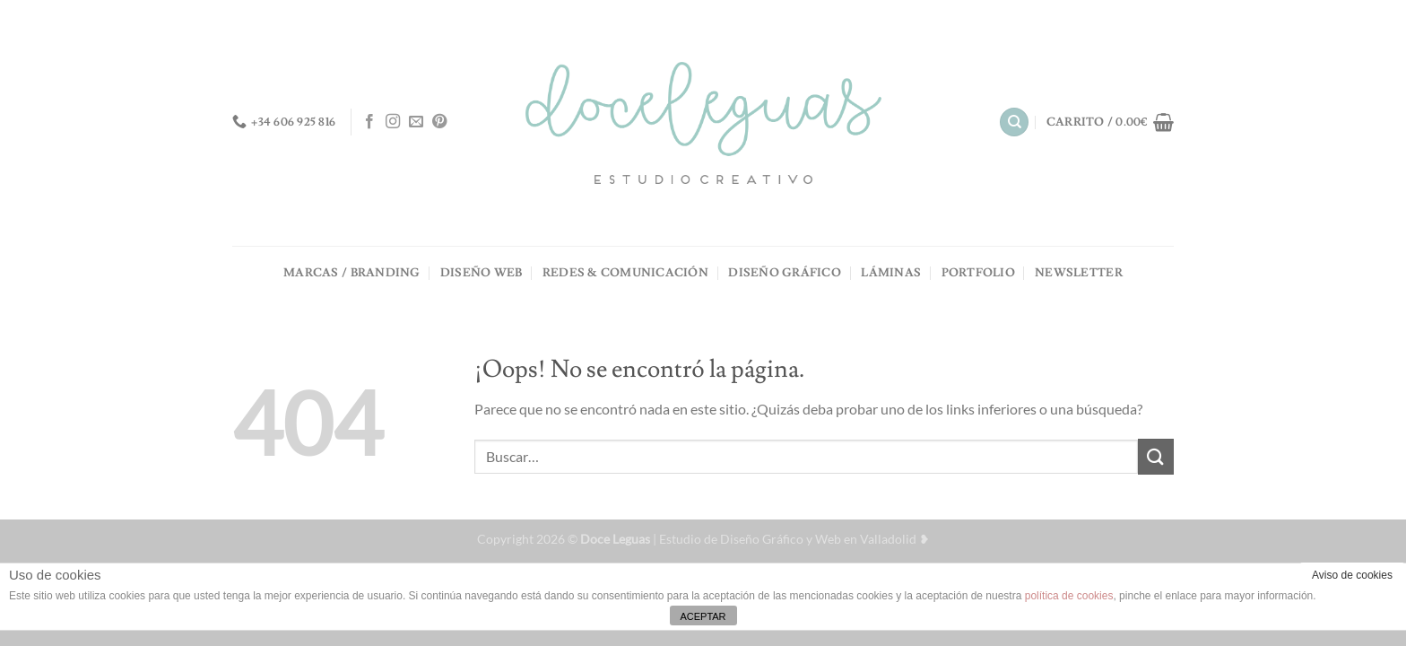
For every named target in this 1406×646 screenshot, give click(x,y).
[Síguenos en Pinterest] (439, 122)
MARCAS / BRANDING (351, 273)
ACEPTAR (702, 616)
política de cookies (1069, 595)
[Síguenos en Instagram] (393, 122)
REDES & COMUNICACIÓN (625, 273)
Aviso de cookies (1352, 575)
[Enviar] (1156, 456)
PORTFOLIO (978, 273)
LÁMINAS (891, 273)
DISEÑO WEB (481, 273)
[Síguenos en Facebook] (369, 122)
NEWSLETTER (1079, 273)
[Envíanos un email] (416, 122)
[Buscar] (1014, 122)
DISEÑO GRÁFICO (784, 273)
